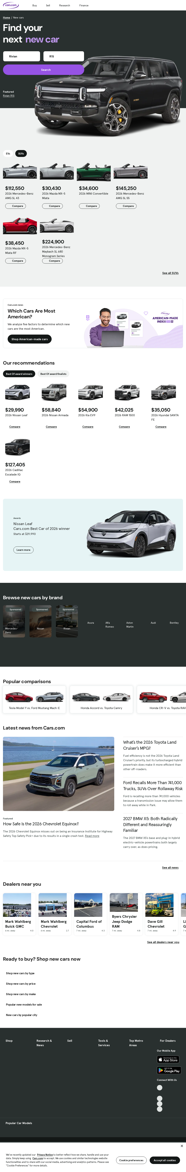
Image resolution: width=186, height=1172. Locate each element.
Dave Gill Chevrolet (156, 924)
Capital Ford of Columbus (89, 924)
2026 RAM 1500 (125, 415)
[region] (93, 1157)
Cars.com (37, 1158)
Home (6, 17)
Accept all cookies (165, 1160)
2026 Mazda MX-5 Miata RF (16, 250)
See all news (172, 867)
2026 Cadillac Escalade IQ (14, 472)
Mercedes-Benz (11, 630)
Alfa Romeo (109, 624)
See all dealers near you (163, 942)
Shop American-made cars (30, 339)
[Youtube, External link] (159, 1098)
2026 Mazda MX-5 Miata (53, 196)
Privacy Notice (45, 1154)
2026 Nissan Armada (55, 415)
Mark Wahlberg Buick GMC (18, 924)
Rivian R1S (8, 95)
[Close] (182, 1146)
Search (44, 70)
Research (64, 5)
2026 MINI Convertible (93, 193)
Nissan (40, 628)
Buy (34, 5)
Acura (90, 622)
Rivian (67, 628)
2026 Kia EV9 (86, 415)
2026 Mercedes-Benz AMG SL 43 (19, 196)
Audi (153, 622)
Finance (84, 5)
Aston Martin (130, 624)
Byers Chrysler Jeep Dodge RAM (124, 921)
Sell (48, 5)
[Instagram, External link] (159, 1104)
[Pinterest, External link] (159, 1109)
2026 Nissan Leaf (16, 415)
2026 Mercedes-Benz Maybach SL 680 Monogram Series (56, 251)
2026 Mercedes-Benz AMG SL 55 (130, 196)
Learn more (23, 550)
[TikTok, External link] (159, 1087)
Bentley (174, 622)
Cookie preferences (131, 1160)
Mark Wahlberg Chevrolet (54, 924)
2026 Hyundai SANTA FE (165, 417)
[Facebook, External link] (159, 1093)
